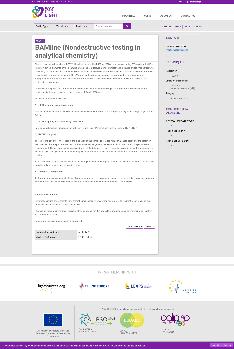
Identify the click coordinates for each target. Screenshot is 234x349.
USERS (147, 16)
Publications (135, 226)
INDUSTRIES (128, 16)
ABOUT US (166, 16)
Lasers (198, 26)
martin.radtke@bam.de (177, 50)
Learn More (216, 345)
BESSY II (40, 41)
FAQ (181, 2)
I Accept (228, 345)
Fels (187, 26)
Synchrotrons (171, 26)
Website (150, 226)
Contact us (188, 16)
